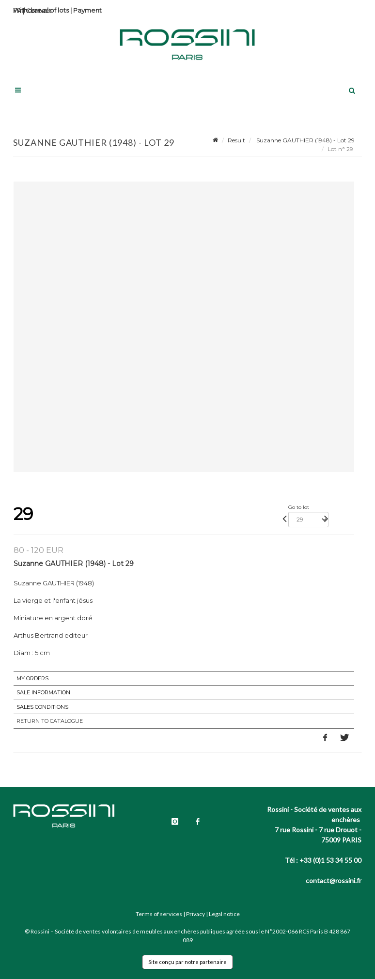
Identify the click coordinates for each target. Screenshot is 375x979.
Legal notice (224, 914)
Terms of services (159, 914)
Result (236, 140)
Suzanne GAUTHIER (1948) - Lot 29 (305, 140)
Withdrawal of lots (41, 10)
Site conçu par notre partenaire (187, 962)
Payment (87, 10)
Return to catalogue (49, 721)
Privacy (195, 914)
